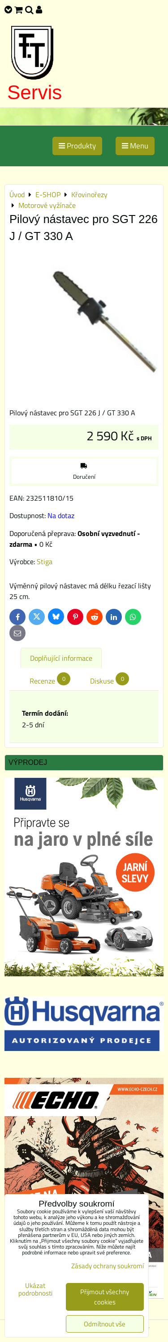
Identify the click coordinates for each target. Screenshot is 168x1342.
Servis (34, 92)
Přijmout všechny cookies (104, 1297)
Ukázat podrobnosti (35, 1289)
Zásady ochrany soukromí (107, 1266)
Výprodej (28, 762)
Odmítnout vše (104, 1324)
